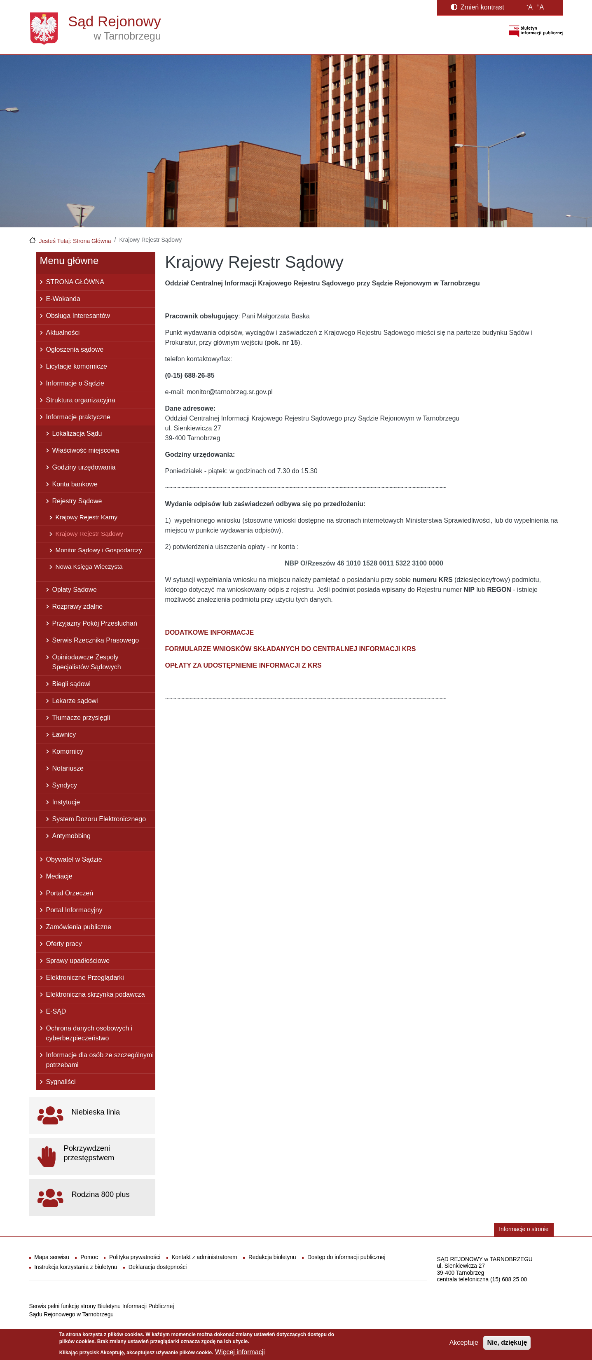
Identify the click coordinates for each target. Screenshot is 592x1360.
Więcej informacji (240, 1351)
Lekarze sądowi (75, 700)
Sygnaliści (61, 1081)
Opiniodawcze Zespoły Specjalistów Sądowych (86, 662)
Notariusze (68, 768)
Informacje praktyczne (78, 417)
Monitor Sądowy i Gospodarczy (99, 550)
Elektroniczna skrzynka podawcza (95, 994)
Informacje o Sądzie (75, 383)
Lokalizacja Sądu (77, 433)
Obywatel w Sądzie (74, 859)
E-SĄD (56, 1011)
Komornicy (68, 751)
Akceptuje (463, 1342)
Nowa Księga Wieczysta (89, 566)
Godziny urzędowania (84, 467)
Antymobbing (71, 835)
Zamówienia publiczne (78, 926)
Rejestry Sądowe (77, 501)
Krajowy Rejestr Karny (86, 517)
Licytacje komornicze (77, 366)
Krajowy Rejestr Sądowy (90, 533)
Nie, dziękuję (507, 1342)
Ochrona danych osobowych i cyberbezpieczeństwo (89, 1033)
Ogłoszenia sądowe (75, 349)
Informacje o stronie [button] (523, 1229)
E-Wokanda (63, 298)
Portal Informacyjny (74, 910)
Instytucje (66, 802)
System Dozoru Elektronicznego (99, 819)
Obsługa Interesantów (78, 315)
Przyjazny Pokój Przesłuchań (94, 623)
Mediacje (59, 876)
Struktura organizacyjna (80, 400)
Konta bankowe (75, 484)
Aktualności (63, 332)
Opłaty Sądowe (74, 589)
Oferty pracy (64, 943)
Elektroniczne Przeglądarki (85, 977)
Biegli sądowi (71, 683)
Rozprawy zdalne (77, 606)
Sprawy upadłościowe (78, 960)
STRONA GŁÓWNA (75, 281)
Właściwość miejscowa (85, 450)
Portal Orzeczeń (70, 893)
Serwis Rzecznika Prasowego (95, 640)
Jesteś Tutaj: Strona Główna (75, 241)
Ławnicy (64, 734)
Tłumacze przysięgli (81, 717)
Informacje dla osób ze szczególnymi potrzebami (100, 1060)
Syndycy (64, 785)
